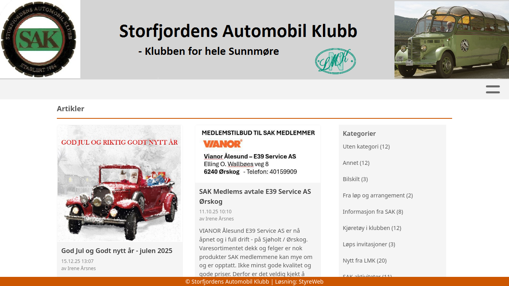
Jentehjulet (214, 89)
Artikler (92, 89)
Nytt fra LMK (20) (365, 261)
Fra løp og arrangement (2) (378, 196)
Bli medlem (341, 89)
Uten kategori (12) (366, 147)
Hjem (57, 89)
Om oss (393, 89)
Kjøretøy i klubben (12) (372, 228)
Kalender (167, 89)
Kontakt (440, 89)
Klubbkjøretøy (275, 89)
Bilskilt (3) (355, 180)
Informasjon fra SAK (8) (373, 212)
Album (129, 89)
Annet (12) (356, 163)
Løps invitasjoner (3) (369, 245)
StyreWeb (311, 281)
